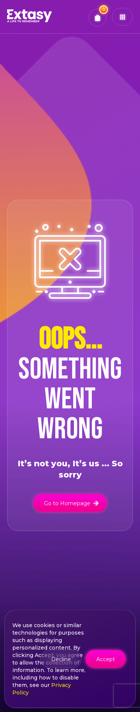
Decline (61, 659)
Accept (105, 659)
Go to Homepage (72, 502)
